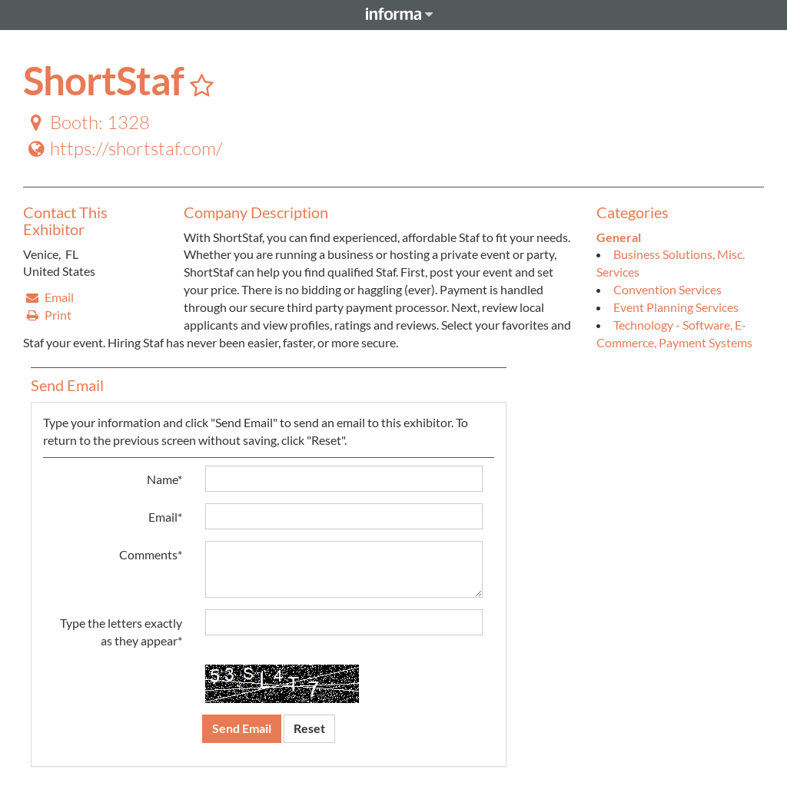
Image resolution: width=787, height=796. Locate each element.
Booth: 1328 (87, 122)
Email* (165, 516)
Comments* (150, 554)
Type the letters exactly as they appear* (121, 631)
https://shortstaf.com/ (124, 148)
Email (49, 297)
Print (48, 314)
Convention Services (667, 289)
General (618, 237)
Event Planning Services (676, 307)
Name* (164, 479)
